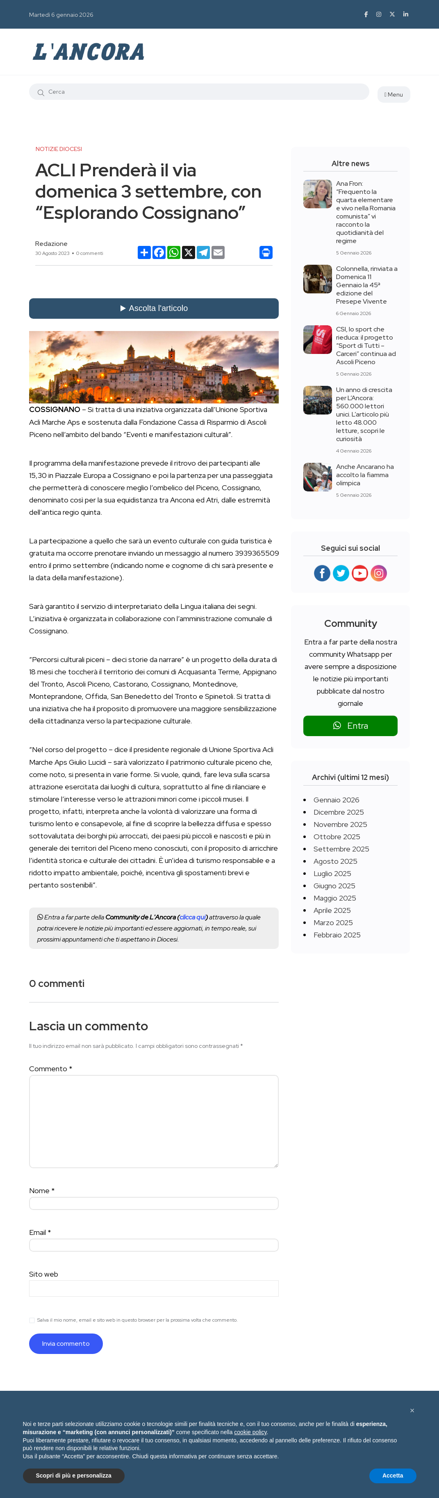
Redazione (51, 243)
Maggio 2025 (335, 898)
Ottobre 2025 (337, 836)
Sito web (43, 1274)
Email (40, 1232)
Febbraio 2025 (337, 934)
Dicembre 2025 (339, 812)
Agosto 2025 (335, 861)
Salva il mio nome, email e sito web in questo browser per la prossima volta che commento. (137, 1320)
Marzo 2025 (333, 922)
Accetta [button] (392, 1475)
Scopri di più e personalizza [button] (73, 1475)
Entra (350, 726)
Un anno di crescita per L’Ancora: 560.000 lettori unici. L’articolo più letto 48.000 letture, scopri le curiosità (364, 414)
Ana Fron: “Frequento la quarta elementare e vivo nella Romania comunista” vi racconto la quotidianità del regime (366, 212)
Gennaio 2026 (336, 799)
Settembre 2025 (341, 849)
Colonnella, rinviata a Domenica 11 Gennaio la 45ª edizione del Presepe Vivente (367, 285)
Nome (42, 1190)
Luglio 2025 (332, 873)
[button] (412, 1410)
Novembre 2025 (340, 824)
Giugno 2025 (334, 885)
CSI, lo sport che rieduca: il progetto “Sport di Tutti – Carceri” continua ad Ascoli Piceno (366, 345)
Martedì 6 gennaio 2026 (61, 14)
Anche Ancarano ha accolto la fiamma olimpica (365, 474)
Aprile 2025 (332, 910)
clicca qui (192, 917)
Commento (51, 1068)
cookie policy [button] (250, 1432)
